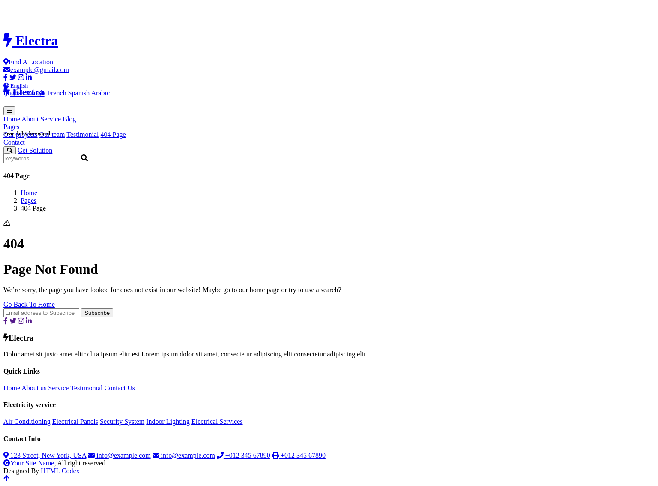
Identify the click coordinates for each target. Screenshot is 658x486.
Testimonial (82, 134)
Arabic (100, 93)
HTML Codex (60, 470)
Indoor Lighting (168, 421)
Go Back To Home (29, 304)
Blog (69, 119)
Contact (14, 142)
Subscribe (97, 313)
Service (50, 119)
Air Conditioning (27, 421)
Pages (28, 200)
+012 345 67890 (243, 455)
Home (11, 119)
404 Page (113, 134)
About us (33, 388)
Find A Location (28, 62)
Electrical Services (217, 421)
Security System (122, 421)
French (56, 93)
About (30, 119)
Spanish (79, 93)
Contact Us (119, 388)
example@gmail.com (36, 69)
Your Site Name (28, 463)
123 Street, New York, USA (44, 455)
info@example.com (119, 455)
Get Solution (35, 150)
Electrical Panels (75, 421)
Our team (52, 134)
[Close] (6, 152)
